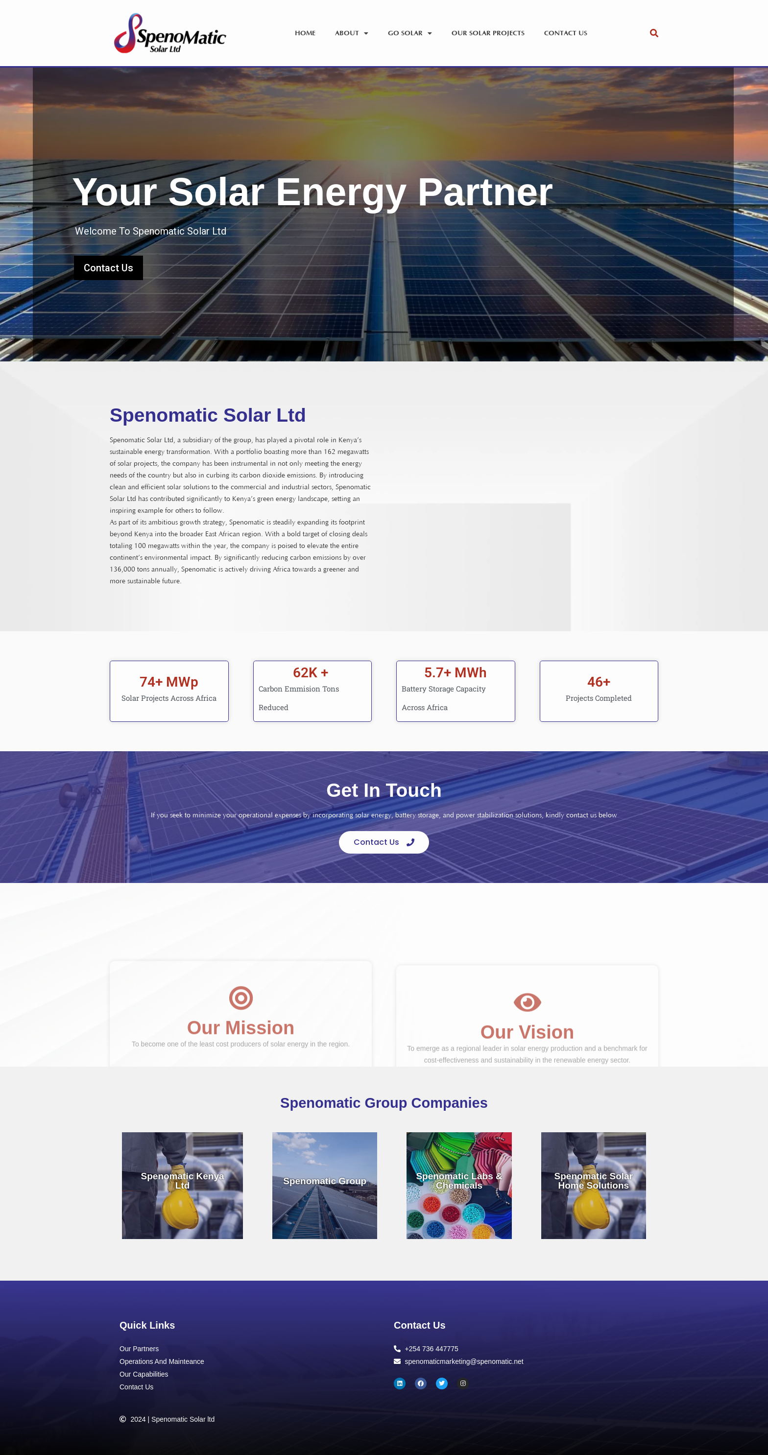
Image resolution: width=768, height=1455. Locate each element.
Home (305, 33)
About (351, 33)
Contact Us (565, 33)
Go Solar (410, 33)
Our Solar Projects (488, 33)
